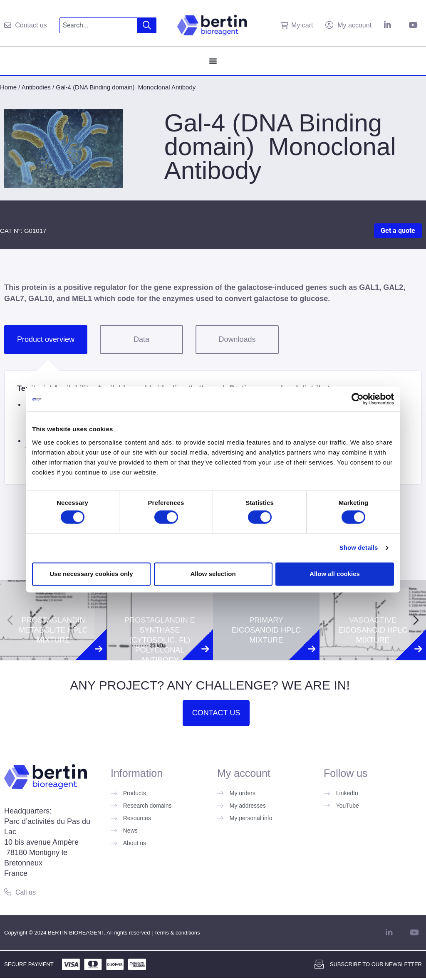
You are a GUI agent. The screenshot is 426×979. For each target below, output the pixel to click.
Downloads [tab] (236, 339)
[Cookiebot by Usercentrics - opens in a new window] (357, 399)
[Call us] (7, 891)
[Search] (147, 25)
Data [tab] (141, 339)
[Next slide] (416, 620)
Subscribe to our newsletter (376, 964)
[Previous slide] (10, 620)
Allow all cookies (335, 573)
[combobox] (98, 25)
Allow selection (212, 573)
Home (8, 87)
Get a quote (398, 231)
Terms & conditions (177, 933)
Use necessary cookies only (91, 573)
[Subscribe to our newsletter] (319, 964)
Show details (358, 547)
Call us (25, 892)
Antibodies (36, 87)
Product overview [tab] (45, 339)
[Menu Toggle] (213, 61)
